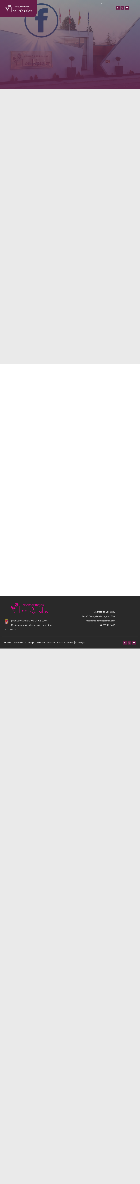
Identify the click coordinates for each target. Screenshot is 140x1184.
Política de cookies (65, 642)
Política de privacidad (45, 642)
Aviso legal (79, 642)
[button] (101, 5)
